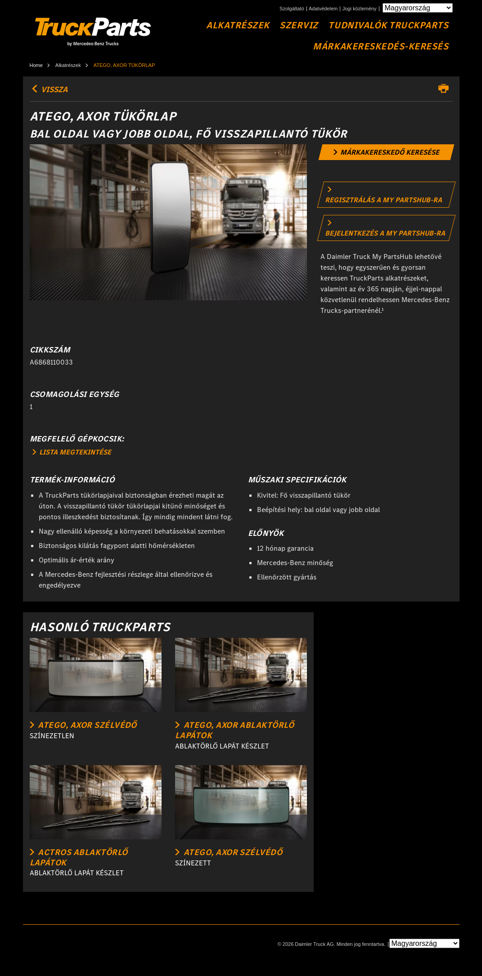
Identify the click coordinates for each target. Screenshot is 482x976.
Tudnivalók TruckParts (388, 25)
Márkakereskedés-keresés (380, 46)
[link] (387, 152)
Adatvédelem (323, 8)
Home (36, 65)
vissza (49, 89)
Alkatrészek (238, 25)
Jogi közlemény (359, 8)
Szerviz (298, 25)
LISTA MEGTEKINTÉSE (71, 452)
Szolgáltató (291, 8)
